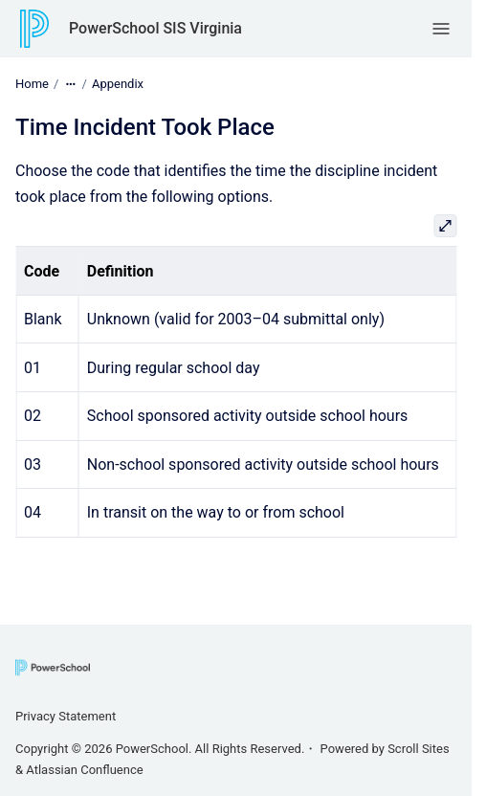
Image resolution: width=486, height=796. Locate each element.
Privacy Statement (65, 716)
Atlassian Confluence (84, 770)
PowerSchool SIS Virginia (155, 28)
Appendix (118, 84)
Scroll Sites (418, 748)
